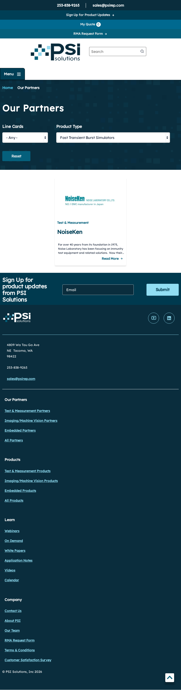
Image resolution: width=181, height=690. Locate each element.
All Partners (14, 440)
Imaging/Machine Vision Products (31, 481)
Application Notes (18, 560)
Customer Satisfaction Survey (28, 660)
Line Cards (12, 126)
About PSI (13, 621)
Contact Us (13, 611)
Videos (10, 570)
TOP (170, 678)
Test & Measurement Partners (27, 411)
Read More (110, 259)
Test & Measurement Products (28, 471)
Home (7, 87)
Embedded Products (20, 491)
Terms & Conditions (20, 650)
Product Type (69, 126)
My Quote (90, 24)
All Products (14, 500)
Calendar (12, 580)
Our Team (12, 630)
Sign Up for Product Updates (88, 15)
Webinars (12, 531)
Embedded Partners (20, 430)
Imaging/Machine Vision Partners (31, 421)
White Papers (15, 551)
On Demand (14, 541)
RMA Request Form (88, 34)
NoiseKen (69, 231)
